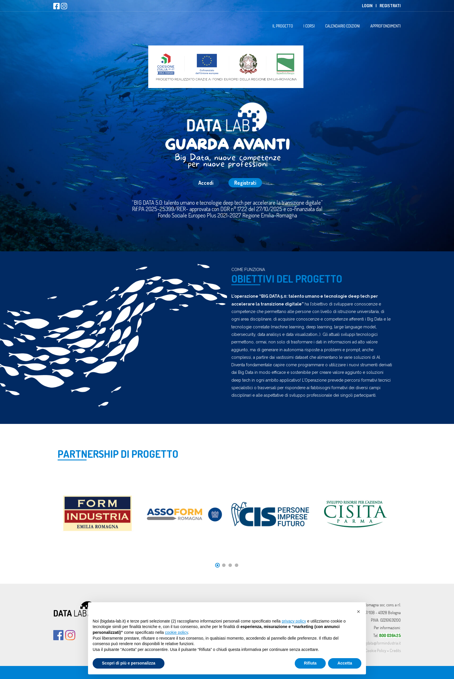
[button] (358, 611)
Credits (395, 650)
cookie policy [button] (176, 632)
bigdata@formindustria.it (381, 642)
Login (367, 5)
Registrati (390, 5)
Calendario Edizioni (342, 25)
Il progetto (282, 25)
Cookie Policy (375, 650)
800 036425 (390, 635)
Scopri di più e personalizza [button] (128, 663)
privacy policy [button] (294, 621)
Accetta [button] (344, 663)
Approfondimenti (385, 25)
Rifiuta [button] (310, 663)
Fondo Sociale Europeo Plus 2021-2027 (199, 215)
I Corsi (309, 25)
